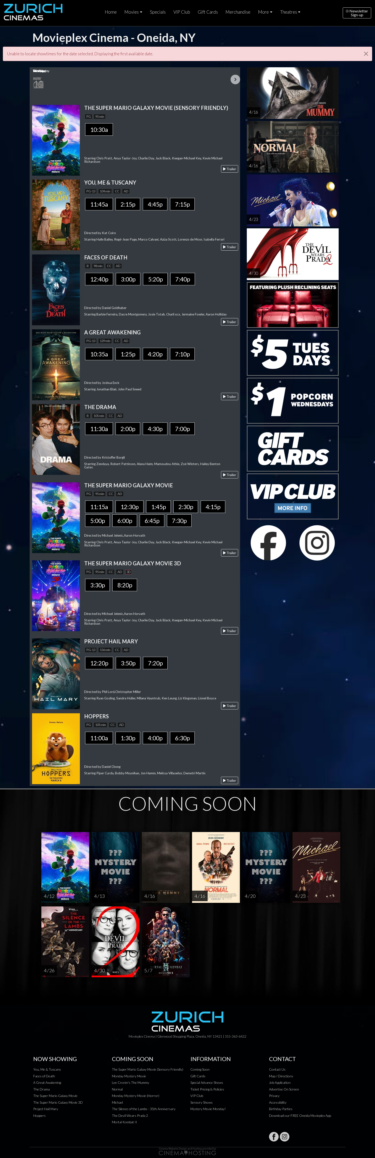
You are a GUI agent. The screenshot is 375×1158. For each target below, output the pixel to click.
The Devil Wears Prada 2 (130, 1115)
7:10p (182, 354)
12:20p (99, 663)
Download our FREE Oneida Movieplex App (300, 1115)
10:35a (99, 354)
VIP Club (181, 12)
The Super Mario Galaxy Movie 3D (58, 1102)
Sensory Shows (201, 1102)
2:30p (185, 506)
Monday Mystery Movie (129, 1076)
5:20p (155, 279)
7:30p (179, 520)
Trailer (229, 169)
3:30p (97, 585)
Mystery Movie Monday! (208, 1109)
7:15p (182, 204)
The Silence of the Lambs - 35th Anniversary (144, 1109)
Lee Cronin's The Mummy (130, 1082)
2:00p (128, 428)
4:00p (155, 738)
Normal (117, 1089)
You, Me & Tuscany (47, 1069)
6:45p (152, 520)
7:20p (155, 663)
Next (235, 79)
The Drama (41, 1089)
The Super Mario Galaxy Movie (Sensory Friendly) (147, 1069)
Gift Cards (208, 12)
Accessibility (278, 1102)
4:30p (155, 428)
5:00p (97, 520)
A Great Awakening (47, 1082)
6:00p (124, 520)
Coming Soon (200, 1069)
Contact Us (277, 1069)
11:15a (99, 506)
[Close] (366, 54)
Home (111, 12)
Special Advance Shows (206, 1082)
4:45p (155, 204)
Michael (117, 1102)
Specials (158, 12)
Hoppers (39, 1115)
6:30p (182, 738)
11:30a (99, 428)
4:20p (155, 354)
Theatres (288, 12)
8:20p (124, 585)
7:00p (182, 428)
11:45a (99, 204)
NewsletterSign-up (357, 13)
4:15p (213, 506)
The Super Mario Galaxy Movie (55, 1096)
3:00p (128, 279)
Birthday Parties (280, 1109)
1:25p (128, 354)
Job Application (280, 1082)
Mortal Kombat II (124, 1122)
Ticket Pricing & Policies (207, 1089)
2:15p (128, 204)
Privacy (274, 1096)
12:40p (99, 279)
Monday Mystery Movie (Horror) (135, 1096)
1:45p (158, 506)
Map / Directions (281, 1076)
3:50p (128, 663)
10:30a (99, 129)
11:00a (99, 738)
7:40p (182, 279)
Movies (131, 12)
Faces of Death (44, 1076)
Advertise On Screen (284, 1089)
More (263, 12)
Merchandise (238, 12)
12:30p (129, 506)
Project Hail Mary (45, 1109)
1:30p (128, 738)
